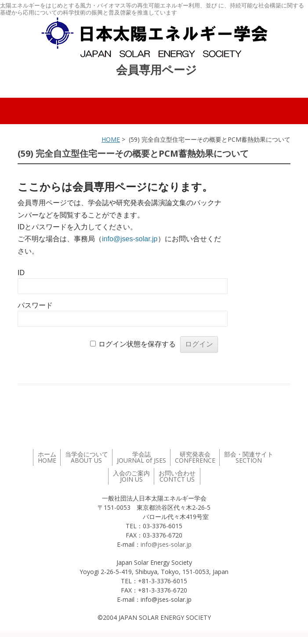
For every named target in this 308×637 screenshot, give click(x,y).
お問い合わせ (177, 476)
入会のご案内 (131, 476)
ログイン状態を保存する (137, 344)
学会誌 (141, 457)
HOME (110, 139)
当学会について (86, 457)
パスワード (35, 305)
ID (21, 272)
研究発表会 (195, 457)
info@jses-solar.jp (130, 239)
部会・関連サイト (248, 457)
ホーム (47, 457)
